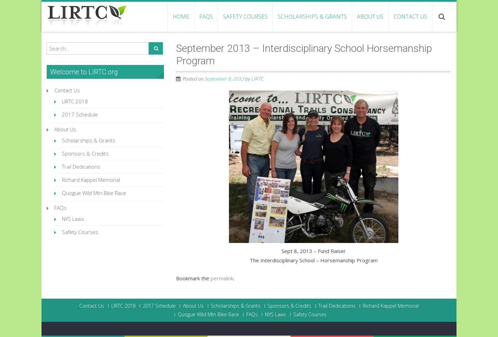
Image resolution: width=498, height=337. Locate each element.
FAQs (206, 16)
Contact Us (410, 16)
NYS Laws (73, 218)
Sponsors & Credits (85, 153)
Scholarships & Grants (312, 16)
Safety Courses (245, 16)
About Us (370, 16)
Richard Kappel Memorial (91, 179)
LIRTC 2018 (75, 101)
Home (181, 16)
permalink (222, 278)
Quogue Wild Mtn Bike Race (94, 192)
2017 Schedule (80, 114)
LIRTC (257, 79)
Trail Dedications (81, 166)
